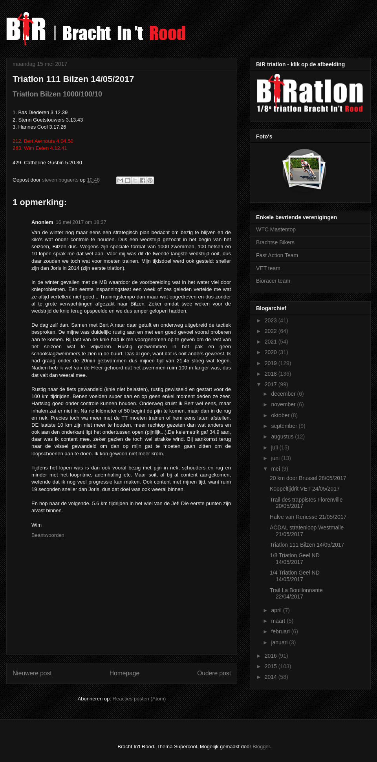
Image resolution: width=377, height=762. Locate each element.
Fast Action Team (277, 255)
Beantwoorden (47, 535)
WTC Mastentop (276, 229)
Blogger (261, 746)
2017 (271, 384)
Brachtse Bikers (275, 242)
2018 (271, 374)
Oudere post (214, 673)
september (284, 426)
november (284, 404)
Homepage (124, 673)
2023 (271, 320)
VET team (268, 268)
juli (275, 447)
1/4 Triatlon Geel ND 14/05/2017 (295, 575)
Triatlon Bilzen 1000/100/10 (57, 94)
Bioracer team (273, 281)
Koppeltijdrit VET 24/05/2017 (305, 489)
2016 (271, 656)
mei (276, 469)
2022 (271, 331)
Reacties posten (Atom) (139, 699)
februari (281, 631)
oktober (281, 415)
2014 (271, 677)
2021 (271, 341)
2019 (271, 363)
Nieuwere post (32, 673)
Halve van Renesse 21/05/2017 (308, 517)
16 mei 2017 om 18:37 (81, 222)
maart (279, 621)
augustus (283, 436)
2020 (271, 352)
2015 (271, 666)
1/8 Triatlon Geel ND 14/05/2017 (295, 558)
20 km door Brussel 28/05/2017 (308, 478)
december (284, 394)
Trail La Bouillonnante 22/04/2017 (296, 593)
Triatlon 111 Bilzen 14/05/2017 (307, 545)
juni (276, 458)
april (277, 610)
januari (280, 642)
